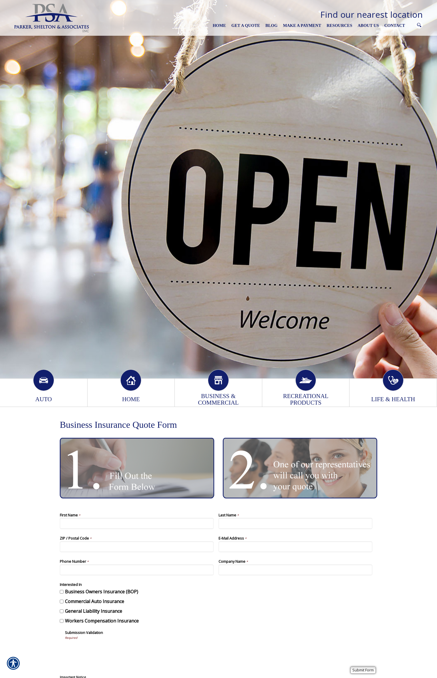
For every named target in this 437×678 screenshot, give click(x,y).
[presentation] (108, 651)
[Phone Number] (137, 569)
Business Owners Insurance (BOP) (101, 591)
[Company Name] (295, 569)
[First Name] (137, 523)
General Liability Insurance (93, 611)
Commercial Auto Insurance (94, 601)
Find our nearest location (371, 14)
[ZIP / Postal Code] (137, 546)
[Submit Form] (363, 670)
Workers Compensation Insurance (102, 621)
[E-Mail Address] (295, 546)
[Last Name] (295, 523)
